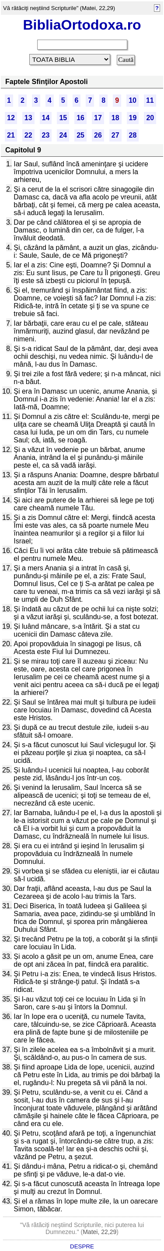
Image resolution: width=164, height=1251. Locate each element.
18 (115, 117)
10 (132, 100)
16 (80, 117)
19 (133, 117)
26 (98, 135)
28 (133, 135)
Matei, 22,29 (99, 1231)
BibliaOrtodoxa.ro (82, 25)
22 (28, 135)
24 (63, 135)
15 (63, 117)
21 (11, 135)
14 (46, 117)
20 (150, 117)
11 (150, 100)
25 (80, 135)
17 (98, 117)
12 (11, 117)
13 (28, 117)
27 (115, 135)
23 (46, 135)
